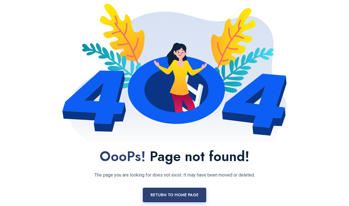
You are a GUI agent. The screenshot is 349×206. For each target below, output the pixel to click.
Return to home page (174, 195)
